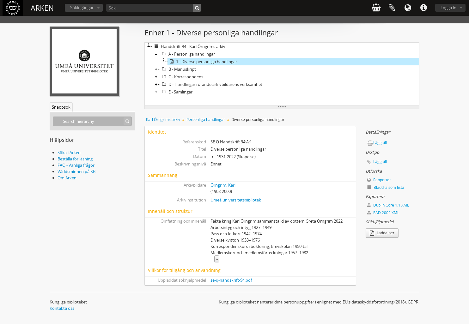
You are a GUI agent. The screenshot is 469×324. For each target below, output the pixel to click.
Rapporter (379, 180)
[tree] (282, 74)
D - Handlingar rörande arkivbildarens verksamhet (211, 84)
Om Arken (67, 178)
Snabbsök (61, 107)
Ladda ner (382, 233)
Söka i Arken (69, 152)
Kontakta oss (62, 308)
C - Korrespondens (181, 77)
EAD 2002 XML (383, 212)
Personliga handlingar (205, 119)
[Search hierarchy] (92, 121)
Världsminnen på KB (76, 171)
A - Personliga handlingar (187, 54)
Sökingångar (82, 7)
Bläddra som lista (385, 187)
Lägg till (380, 142)
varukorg (376, 8)
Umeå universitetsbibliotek (235, 200)
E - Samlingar (176, 92)
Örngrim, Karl (222, 185)
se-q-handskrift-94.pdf (231, 280)
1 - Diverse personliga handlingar (202, 61)
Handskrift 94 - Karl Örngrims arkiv (189, 46)
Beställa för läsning (75, 159)
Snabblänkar (423, 8)
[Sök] (153, 8)
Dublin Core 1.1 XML (388, 205)
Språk (408, 8)
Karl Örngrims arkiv (163, 119)
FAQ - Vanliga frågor (76, 165)
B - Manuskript (178, 69)
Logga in (448, 7)
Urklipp (392, 8)
